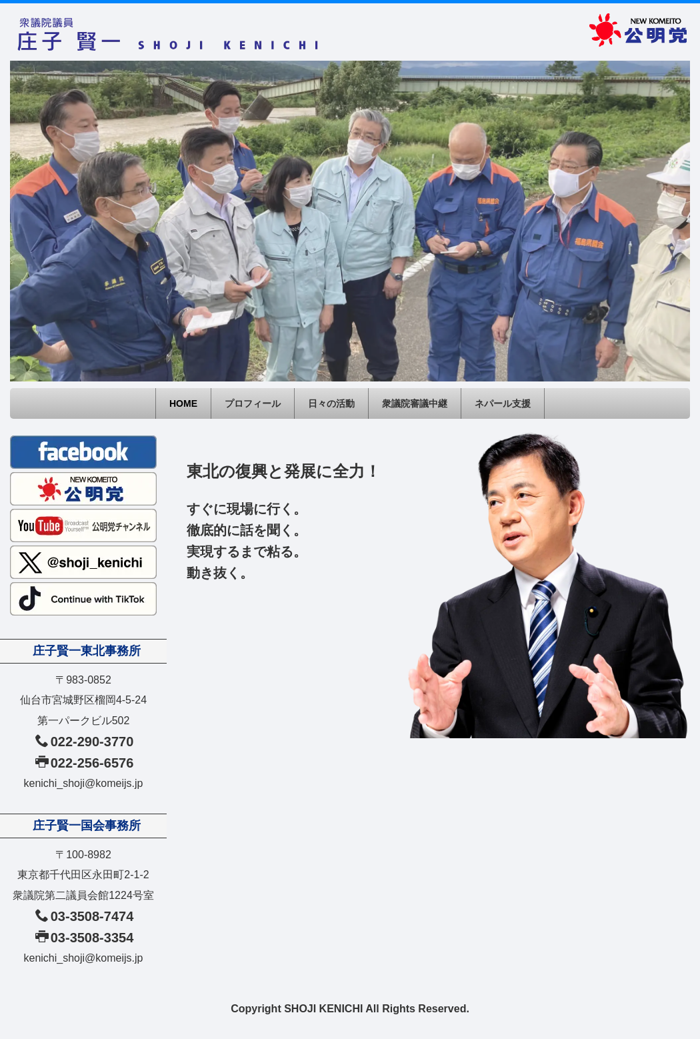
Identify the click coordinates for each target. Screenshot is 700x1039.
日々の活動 (331, 403)
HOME (183, 403)
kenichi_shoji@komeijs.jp (83, 783)
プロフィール (253, 403)
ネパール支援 (503, 403)
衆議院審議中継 (414, 403)
